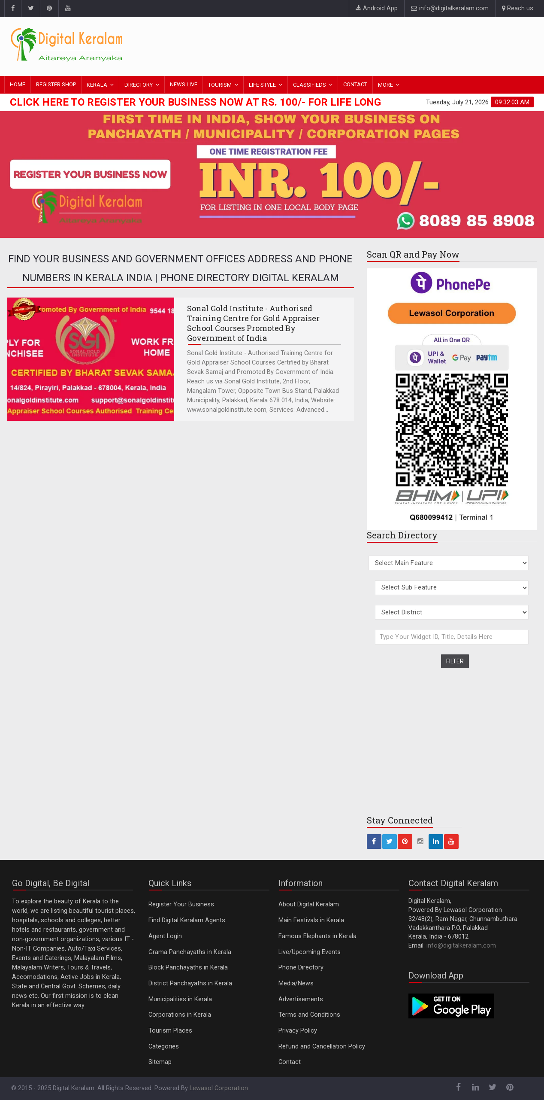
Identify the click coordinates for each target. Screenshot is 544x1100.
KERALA (97, 85)
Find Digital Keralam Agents (186, 920)
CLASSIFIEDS (309, 85)
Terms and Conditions (309, 1014)
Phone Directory (300, 967)
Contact (289, 1062)
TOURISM (220, 85)
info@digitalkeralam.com (450, 8)
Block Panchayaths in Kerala (188, 967)
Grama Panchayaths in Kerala (189, 952)
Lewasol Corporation (219, 1088)
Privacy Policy (297, 1030)
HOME (17, 84)
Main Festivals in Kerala (311, 920)
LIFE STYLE (262, 85)
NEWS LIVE (183, 84)
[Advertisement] (377, 45)
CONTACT (355, 84)
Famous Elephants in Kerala (317, 936)
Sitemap (160, 1062)
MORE (385, 85)
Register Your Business (181, 904)
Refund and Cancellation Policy (321, 1046)
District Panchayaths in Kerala (190, 983)
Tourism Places (170, 1030)
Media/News (296, 983)
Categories (163, 1046)
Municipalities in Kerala (180, 999)
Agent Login (165, 936)
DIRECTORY (138, 85)
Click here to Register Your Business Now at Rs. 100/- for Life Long (195, 102)
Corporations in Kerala (179, 1014)
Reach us (517, 8)
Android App (377, 8)
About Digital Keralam (308, 904)
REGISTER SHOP (56, 84)
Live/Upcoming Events (309, 952)
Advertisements (300, 999)
